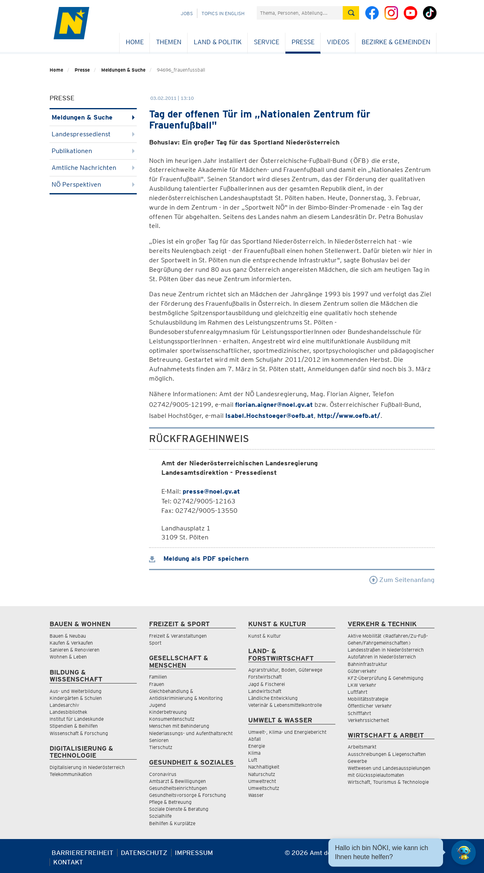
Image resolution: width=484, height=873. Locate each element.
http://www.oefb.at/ (348, 416)
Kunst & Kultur (264, 636)
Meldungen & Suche (123, 70)
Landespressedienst (93, 134)
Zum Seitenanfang (401, 580)
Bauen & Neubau (68, 636)
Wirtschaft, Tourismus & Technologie (388, 782)
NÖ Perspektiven (93, 184)
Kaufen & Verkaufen (71, 643)
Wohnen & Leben (68, 657)
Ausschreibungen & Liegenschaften (387, 754)
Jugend (157, 705)
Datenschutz (144, 853)
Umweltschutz (263, 788)
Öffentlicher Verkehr (370, 706)
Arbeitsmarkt (362, 747)
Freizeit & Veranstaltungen (178, 636)
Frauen (156, 684)
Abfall (254, 739)
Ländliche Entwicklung (273, 698)
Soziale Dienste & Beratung (178, 809)
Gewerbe (357, 761)
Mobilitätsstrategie (368, 699)
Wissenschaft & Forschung (79, 733)
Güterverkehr (362, 671)
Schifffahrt (359, 713)
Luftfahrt (357, 692)
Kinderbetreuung (168, 712)
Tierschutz (160, 747)
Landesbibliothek (68, 712)
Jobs (187, 13)
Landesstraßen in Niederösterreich (386, 650)
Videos (338, 42)
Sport (155, 643)
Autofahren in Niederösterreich (382, 657)
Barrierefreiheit (82, 853)
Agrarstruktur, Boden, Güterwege (285, 670)
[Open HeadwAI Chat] (463, 852)
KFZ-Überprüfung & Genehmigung (385, 678)
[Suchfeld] (300, 13)
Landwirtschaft (264, 691)
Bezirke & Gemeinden (396, 42)
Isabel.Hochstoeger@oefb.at (269, 416)
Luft (252, 760)
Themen (168, 42)
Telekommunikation (71, 774)
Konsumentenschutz (172, 719)
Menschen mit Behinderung (179, 726)
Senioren (159, 740)
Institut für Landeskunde (77, 719)
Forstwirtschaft (265, 677)
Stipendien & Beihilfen (74, 726)
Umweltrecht (262, 781)
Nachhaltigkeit (263, 767)
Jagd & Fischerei (266, 684)
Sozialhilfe (160, 816)
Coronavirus (162, 774)
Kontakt (68, 862)
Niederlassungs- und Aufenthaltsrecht (191, 733)
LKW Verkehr (362, 685)
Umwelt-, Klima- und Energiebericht (287, 732)
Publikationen (93, 151)
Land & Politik (218, 42)
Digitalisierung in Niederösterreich (87, 767)
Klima (254, 753)
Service (266, 42)
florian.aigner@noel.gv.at (274, 404)
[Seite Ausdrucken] (427, 856)
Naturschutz (261, 774)
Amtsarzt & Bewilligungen (177, 781)
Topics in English (222, 13)
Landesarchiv (64, 705)
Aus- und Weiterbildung (76, 691)
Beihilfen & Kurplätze (172, 823)
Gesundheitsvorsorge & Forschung (187, 795)
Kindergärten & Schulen (76, 698)
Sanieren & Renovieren (75, 650)
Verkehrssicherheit (368, 720)
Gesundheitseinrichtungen (178, 788)
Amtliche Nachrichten (93, 167)
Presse (303, 42)
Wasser (256, 795)
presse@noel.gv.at (211, 491)
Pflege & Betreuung (170, 802)
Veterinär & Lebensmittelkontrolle (285, 705)
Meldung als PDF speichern (199, 558)
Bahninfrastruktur (367, 664)
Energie (256, 746)
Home (135, 42)
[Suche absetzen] (351, 13)
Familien (158, 677)
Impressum (194, 853)
